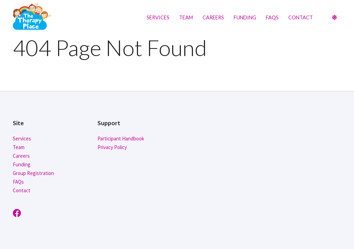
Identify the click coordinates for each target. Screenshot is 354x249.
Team (186, 17)
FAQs (272, 17)
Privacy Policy (112, 147)
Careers (213, 17)
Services (158, 17)
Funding (245, 17)
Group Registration (33, 173)
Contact (300, 17)
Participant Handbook (120, 138)
